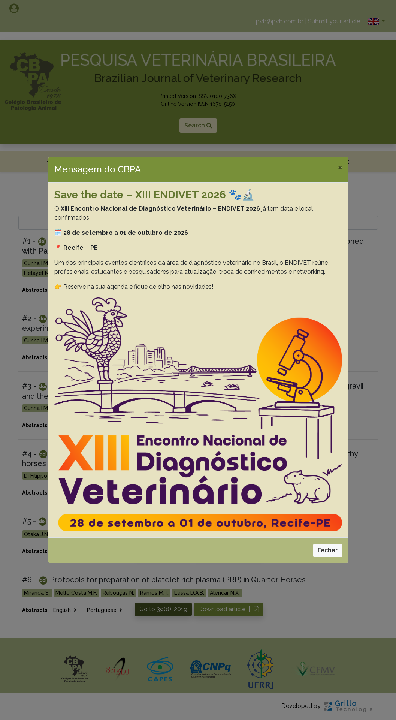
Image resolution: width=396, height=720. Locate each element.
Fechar (328, 550)
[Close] (340, 167)
